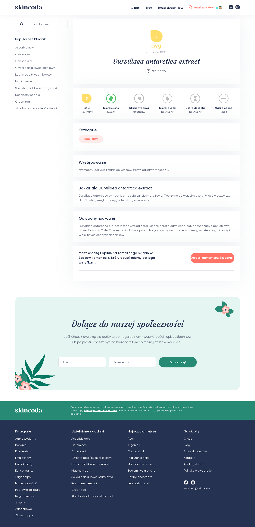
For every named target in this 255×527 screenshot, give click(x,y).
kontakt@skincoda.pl (198, 488)
